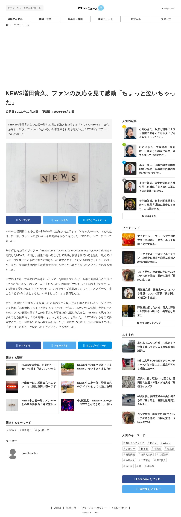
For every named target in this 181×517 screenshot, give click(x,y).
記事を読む (32, 369)
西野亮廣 (130, 454)
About (57, 508)
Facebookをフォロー (150, 479)
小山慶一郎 (43, 430)
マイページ (168, 8)
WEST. (166, 443)
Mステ (153, 443)
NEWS (12, 430)
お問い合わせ (119, 508)
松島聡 (170, 448)
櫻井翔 (150, 466)
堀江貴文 (161, 460)
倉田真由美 (147, 454)
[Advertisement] (90, 62)
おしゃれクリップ (135, 443)
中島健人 (130, 460)
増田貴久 (26, 430)
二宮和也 (145, 460)
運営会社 (71, 508)
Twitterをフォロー (149, 488)
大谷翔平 (163, 454)
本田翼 (129, 466)
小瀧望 (157, 448)
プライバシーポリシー (94, 508)
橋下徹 (144, 448)
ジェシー (130, 448)
